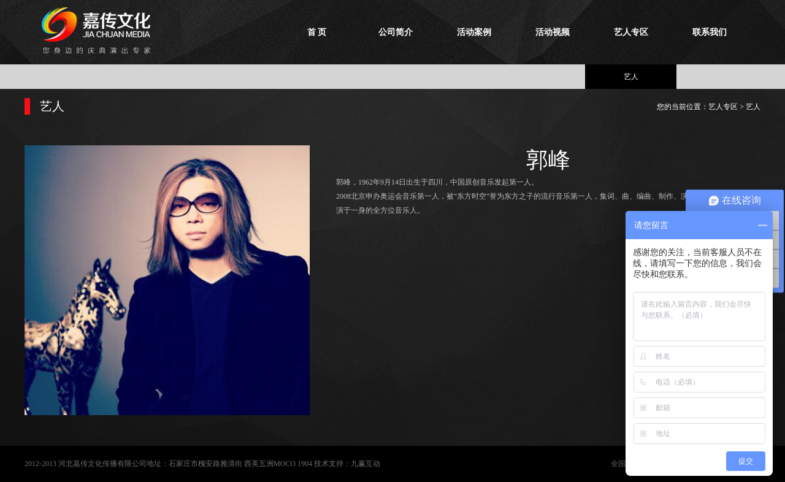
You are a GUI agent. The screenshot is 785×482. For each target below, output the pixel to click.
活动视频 (552, 32)
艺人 (631, 76)
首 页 (317, 32)
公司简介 (395, 32)
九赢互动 (365, 463)
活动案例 (474, 32)
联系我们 (709, 32)
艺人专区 (631, 32)
